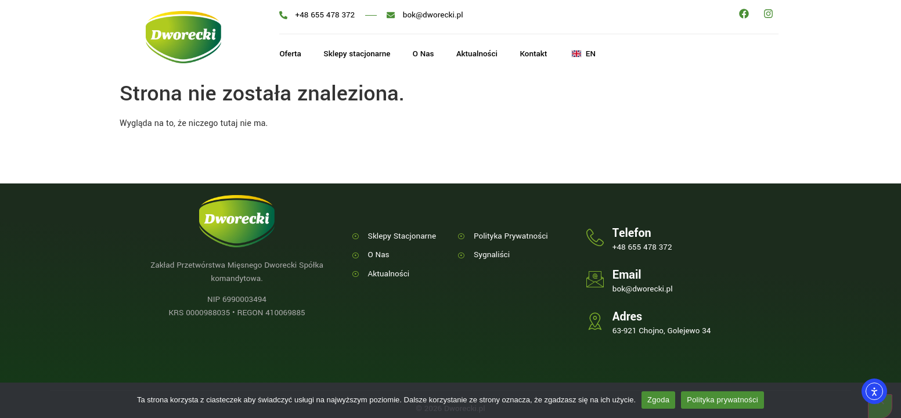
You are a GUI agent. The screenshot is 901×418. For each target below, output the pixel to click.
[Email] (595, 279)
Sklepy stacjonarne (358, 54)
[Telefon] (595, 237)
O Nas (426, 54)
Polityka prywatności (722, 399)
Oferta (290, 54)
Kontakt (539, 54)
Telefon (631, 233)
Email (626, 274)
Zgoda (658, 399)
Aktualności (481, 54)
